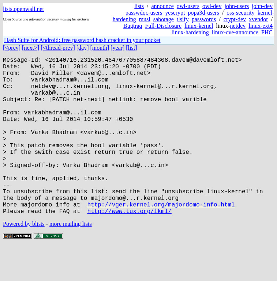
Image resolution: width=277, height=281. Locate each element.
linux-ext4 (260, 26)
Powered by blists (24, 259)
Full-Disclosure (163, 26)
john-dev (262, 6)
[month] (99, 48)
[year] (117, 48)
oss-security (240, 13)
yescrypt (175, 13)
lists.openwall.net (23, 9)
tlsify (183, 19)
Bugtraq (132, 26)
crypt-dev (235, 19)
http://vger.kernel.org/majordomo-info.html (161, 238)
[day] (82, 48)
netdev (238, 26)
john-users (236, 6)
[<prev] (11, 48)
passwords (204, 19)
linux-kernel (198, 26)
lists (139, 6)
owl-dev (211, 6)
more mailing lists (70, 259)
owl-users (188, 6)
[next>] (30, 48)
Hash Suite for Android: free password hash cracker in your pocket (82, 40)
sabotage (163, 19)
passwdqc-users (144, 13)
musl (144, 19)
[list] (131, 48)
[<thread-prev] (58, 48)
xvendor (258, 19)
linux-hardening (190, 32)
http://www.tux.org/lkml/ (129, 246)
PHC (267, 32)
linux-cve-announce (235, 32)
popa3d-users (203, 13)
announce (162, 6)
